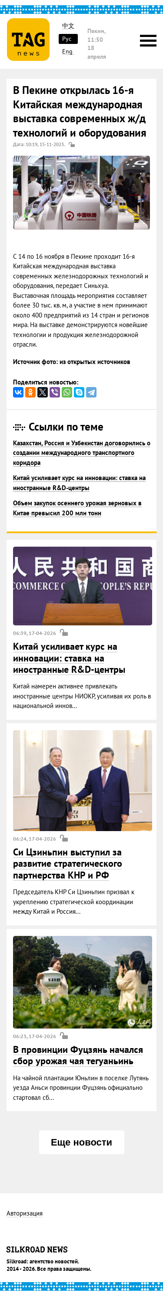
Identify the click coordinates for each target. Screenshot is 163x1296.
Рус (66, 39)
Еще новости (81, 1142)
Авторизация (25, 1213)
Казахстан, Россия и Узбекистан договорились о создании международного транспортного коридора (81, 453)
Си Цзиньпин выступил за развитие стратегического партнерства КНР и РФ (67, 863)
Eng (67, 51)
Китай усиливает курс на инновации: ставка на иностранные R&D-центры (69, 657)
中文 (68, 26)
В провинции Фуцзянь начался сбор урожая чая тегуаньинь (78, 1055)
